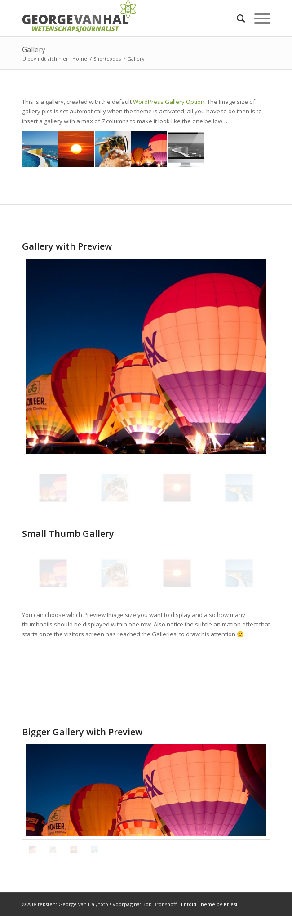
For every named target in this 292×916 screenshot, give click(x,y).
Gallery (33, 49)
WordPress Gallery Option (168, 102)
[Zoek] (236, 18)
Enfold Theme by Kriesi (209, 904)
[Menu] (257, 18)
